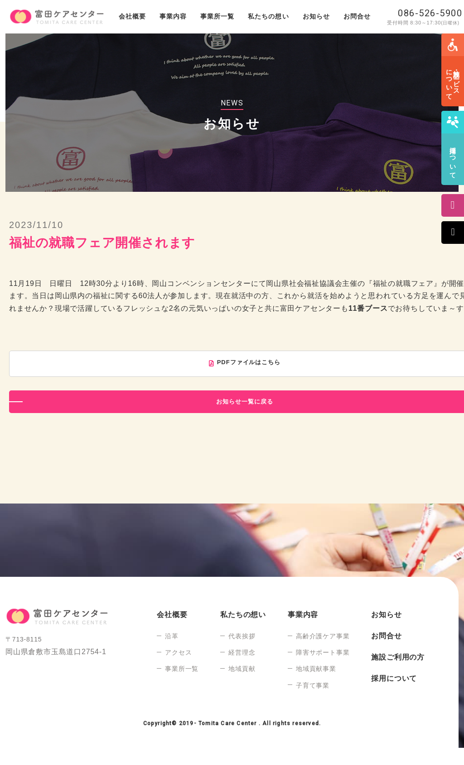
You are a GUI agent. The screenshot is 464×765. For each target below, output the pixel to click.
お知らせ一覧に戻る (243, 417)
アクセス (178, 669)
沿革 (172, 653)
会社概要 (132, 16)
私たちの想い (268, 16)
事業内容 (173, 16)
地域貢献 (241, 685)
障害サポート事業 (322, 669)
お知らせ (316, 16)
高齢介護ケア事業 (322, 653)
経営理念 (241, 669)
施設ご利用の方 (398, 674)
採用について (394, 695)
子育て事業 (312, 702)
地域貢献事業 (316, 685)
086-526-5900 (430, 13)
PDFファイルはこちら (249, 364)
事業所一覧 (217, 16)
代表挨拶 (241, 653)
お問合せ (357, 16)
